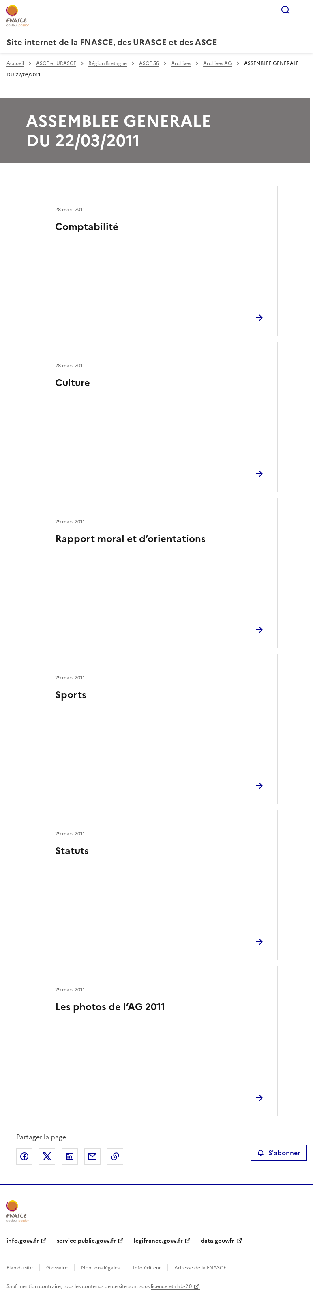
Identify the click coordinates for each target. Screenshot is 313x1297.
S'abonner (278, 1153)
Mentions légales (100, 1267)
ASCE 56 (149, 63)
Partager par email (92, 1156)
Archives (181, 63)
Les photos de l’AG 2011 (110, 1007)
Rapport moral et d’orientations (130, 538)
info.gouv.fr (22, 1240)
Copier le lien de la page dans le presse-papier (115, 1156)
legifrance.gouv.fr (158, 1240)
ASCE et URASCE (56, 63)
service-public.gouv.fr (86, 1240)
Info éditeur (147, 1267)
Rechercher (285, 10)
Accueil (15, 63)
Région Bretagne (107, 63)
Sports (70, 695)
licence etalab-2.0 (171, 1286)
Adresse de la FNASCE (200, 1267)
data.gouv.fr (217, 1240)
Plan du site (19, 1267)
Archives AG (217, 63)
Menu (302, 10)
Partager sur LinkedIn (70, 1156)
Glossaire (57, 1267)
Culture (72, 382)
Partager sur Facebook (24, 1156)
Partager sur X (47, 1156)
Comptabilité (86, 226)
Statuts (72, 851)
